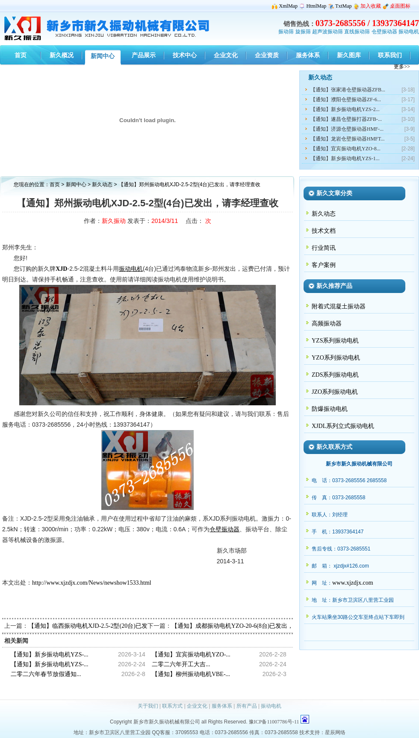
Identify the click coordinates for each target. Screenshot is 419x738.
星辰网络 (335, 732)
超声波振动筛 (327, 32)
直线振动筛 (357, 32)
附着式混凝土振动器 (339, 306)
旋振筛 (303, 32)
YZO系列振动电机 (336, 357)
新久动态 (103, 184)
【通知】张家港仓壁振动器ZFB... (347, 90)
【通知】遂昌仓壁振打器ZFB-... (346, 119)
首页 (55, 184)
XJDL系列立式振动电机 (343, 426)
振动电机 (408, 32)
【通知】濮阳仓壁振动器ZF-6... (345, 99)
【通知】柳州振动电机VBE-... (191, 674)
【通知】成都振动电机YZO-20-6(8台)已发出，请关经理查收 (250, 626)
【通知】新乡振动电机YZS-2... (345, 109)
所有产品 (246, 706)
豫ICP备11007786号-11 (274, 722)
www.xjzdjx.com (352, 583)
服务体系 (222, 706)
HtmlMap (317, 6)
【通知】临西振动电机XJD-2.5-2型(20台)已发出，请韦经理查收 (111, 626)
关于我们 (148, 706)
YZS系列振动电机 (335, 340)
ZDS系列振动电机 (335, 375)
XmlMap (288, 6)
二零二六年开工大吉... (181, 664)
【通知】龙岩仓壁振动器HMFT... (347, 139)
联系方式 (172, 706)
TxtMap (343, 6)
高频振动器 (327, 323)
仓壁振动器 (384, 32)
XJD (61, 269)
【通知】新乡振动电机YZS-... (50, 654)
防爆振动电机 (330, 409)
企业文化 (197, 706)
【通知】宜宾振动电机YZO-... (191, 654)
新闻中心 (76, 184)
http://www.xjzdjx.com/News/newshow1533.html (91, 583)
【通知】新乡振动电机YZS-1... (345, 158)
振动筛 (286, 32)
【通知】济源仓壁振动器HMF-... (347, 129)
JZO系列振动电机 (335, 392)
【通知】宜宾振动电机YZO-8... (345, 149)
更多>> (402, 67)
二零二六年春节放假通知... (46, 674)
